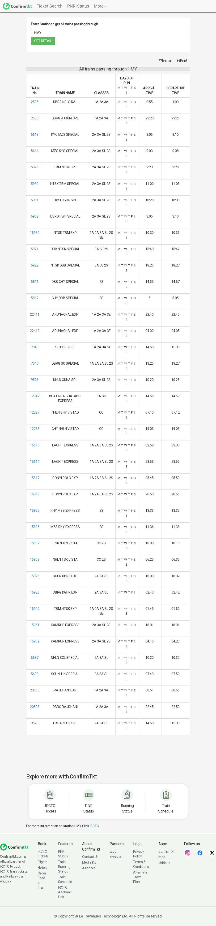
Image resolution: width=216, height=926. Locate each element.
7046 (34, 347)
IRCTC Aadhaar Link (64, 892)
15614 (34, 461)
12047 (34, 396)
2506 (34, 118)
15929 (34, 609)
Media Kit (89, 862)
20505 (34, 690)
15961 (34, 625)
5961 (34, 200)
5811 (34, 282)
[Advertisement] (112, 757)
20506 (34, 707)
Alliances (89, 868)
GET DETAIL (43, 41)
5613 (34, 134)
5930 (34, 184)
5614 (34, 151)
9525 (34, 723)
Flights (42, 862)
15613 (34, 445)
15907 (34, 543)
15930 (34, 233)
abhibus (115, 857)
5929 (34, 167)
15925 (34, 576)
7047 (34, 363)
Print (182, 60)
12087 (34, 412)
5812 (34, 298)
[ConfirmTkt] (14, 846)
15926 (34, 592)
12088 (34, 429)
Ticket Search (50, 6)
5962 (34, 216)
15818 (34, 494)
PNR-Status (78, 6)
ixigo (113, 851)
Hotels (42, 867)
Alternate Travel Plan (140, 877)
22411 (34, 314)
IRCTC (94, 826)
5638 (34, 674)
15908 (34, 559)
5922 (34, 265)
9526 (34, 380)
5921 (34, 249)
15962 (34, 641)
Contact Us (90, 857)
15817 (34, 478)
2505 (34, 102)
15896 (34, 527)
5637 (34, 658)
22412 (34, 331)
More (100, 6)
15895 (34, 510)
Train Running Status (64, 866)
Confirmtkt (166, 851)
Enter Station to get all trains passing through (64, 24)
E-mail (165, 60)
